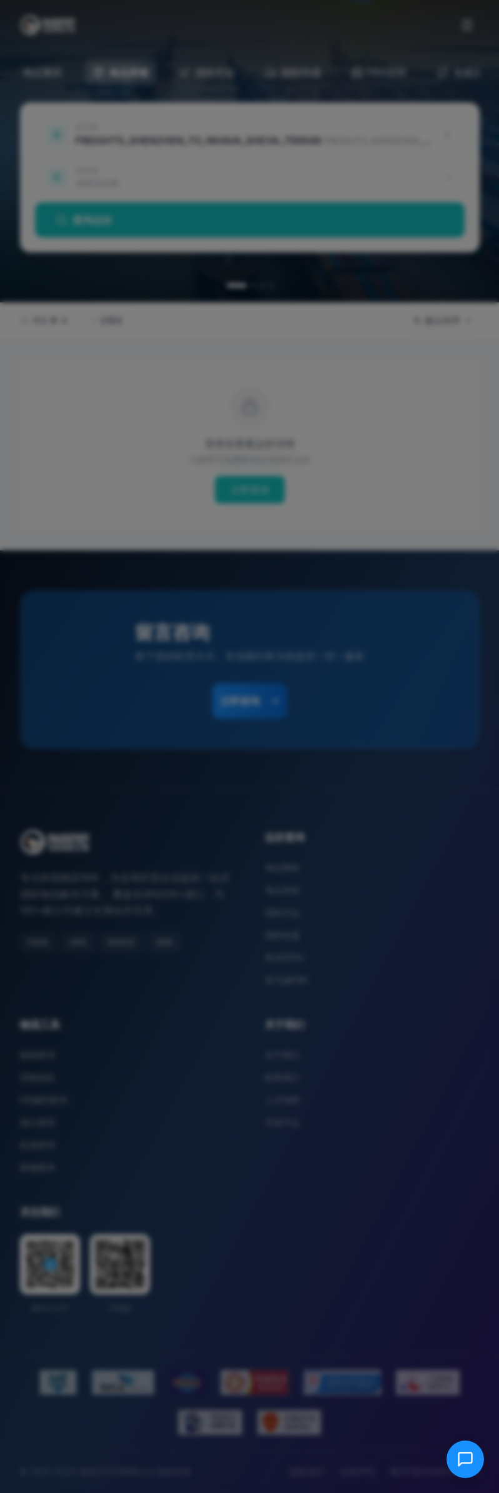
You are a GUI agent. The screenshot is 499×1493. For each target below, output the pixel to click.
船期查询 (37, 1054)
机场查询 (37, 1144)
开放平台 (282, 1122)
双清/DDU (285, 957)
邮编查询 (37, 1167)
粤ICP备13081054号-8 (435, 1471)
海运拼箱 (282, 890)
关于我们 (282, 1054)
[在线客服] (465, 1459)
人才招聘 (282, 1099)
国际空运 (282, 912)
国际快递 (282, 935)
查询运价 (83, 220)
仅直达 (107, 320)
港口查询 (37, 1122)
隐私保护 (307, 1471)
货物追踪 (37, 1077)
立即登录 (250, 490)
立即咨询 (250, 701)
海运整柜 (282, 867)
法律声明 (357, 1471)
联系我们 (282, 1077)
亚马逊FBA (286, 980)
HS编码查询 (43, 1099)
